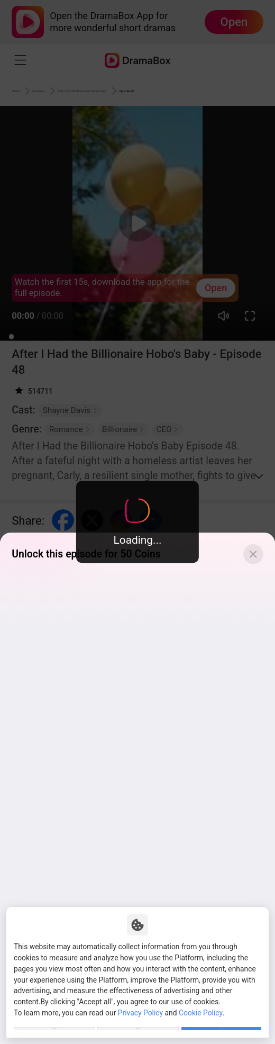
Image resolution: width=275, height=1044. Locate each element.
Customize (53, 1022)
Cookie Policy (200, 999)
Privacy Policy (140, 999)
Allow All (221, 1022)
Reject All (138, 1022)
